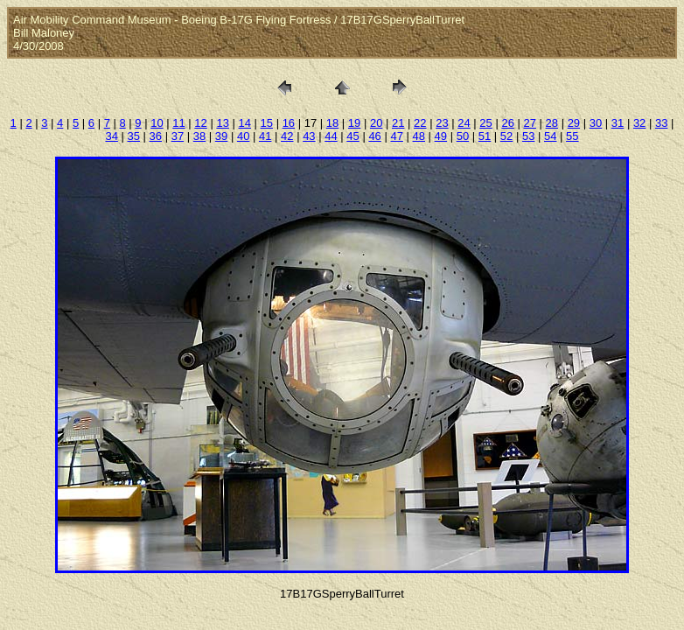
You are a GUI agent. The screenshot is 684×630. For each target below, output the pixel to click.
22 (420, 123)
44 (331, 136)
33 (661, 123)
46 (374, 136)
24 (463, 123)
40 (243, 136)
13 (222, 123)
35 (134, 136)
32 (639, 123)
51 (484, 136)
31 (617, 123)
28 (552, 123)
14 (244, 123)
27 (529, 123)
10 (156, 123)
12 (200, 123)
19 (354, 123)
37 (177, 136)
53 (528, 136)
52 (506, 136)
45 (352, 136)
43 (309, 136)
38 (199, 136)
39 (221, 136)
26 (507, 123)
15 (267, 123)
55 (572, 136)
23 (442, 123)
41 (265, 136)
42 (287, 136)
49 (441, 136)
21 (398, 123)
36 (156, 136)
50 (463, 136)
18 (332, 123)
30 (596, 123)
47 (396, 136)
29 (574, 123)
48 (419, 136)
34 (111, 136)
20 (376, 123)
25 (485, 123)
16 (289, 123)
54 (550, 136)
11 (178, 123)
